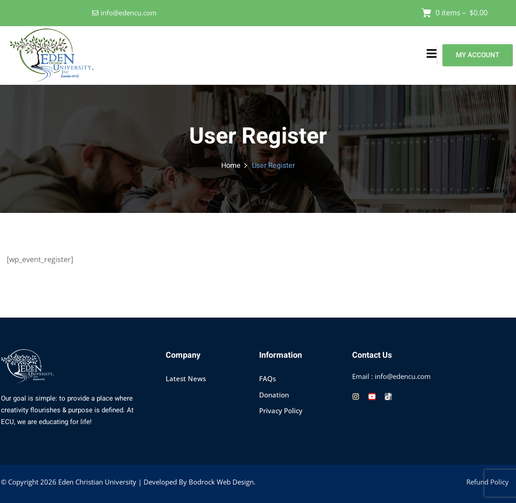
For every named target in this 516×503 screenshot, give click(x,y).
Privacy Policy (280, 410)
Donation (274, 394)
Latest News (186, 378)
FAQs (267, 378)
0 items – (462, 13)
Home (231, 165)
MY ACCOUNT (477, 55)
